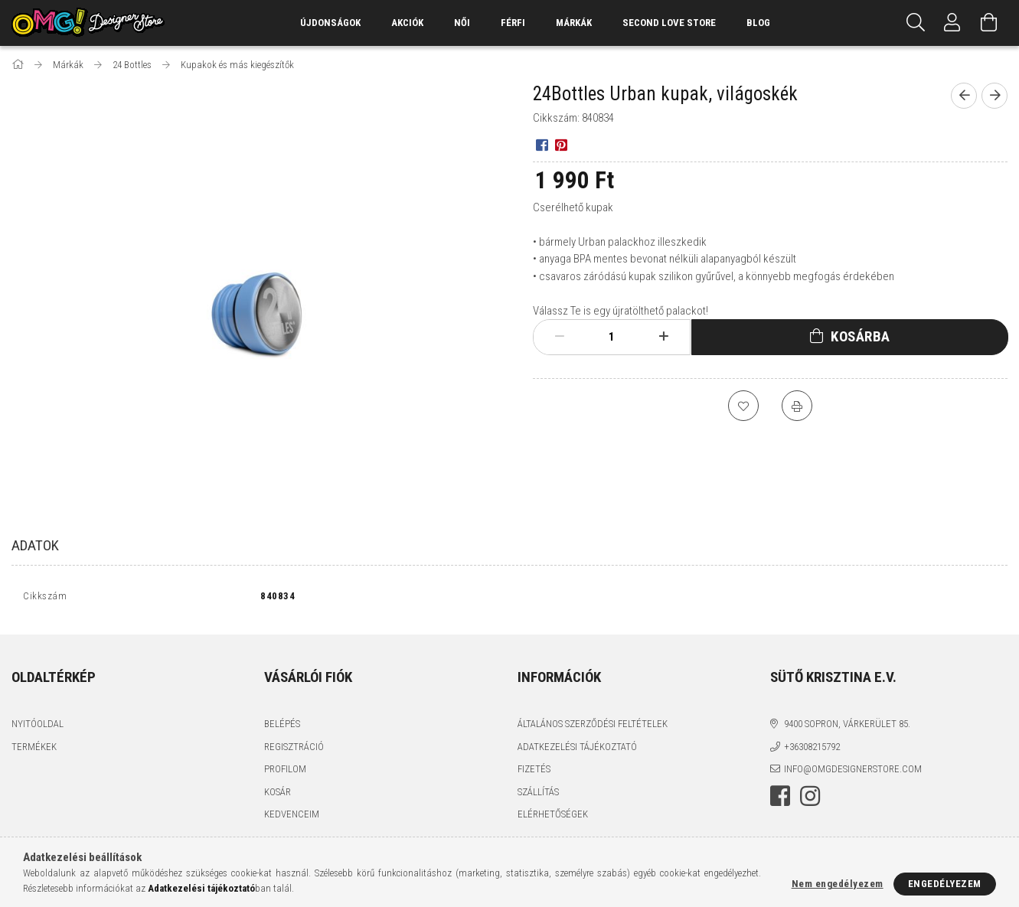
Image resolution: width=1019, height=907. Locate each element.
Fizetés (534, 772)
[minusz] (560, 337)
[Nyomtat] (797, 405)
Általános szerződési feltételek (593, 727)
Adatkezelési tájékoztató (577, 749)
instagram (810, 799)
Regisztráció (294, 749)
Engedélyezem (944, 883)
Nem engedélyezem (837, 883)
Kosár (277, 795)
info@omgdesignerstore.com (853, 772)
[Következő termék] (994, 96)
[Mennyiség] (611, 336)
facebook (780, 799)
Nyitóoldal (37, 727)
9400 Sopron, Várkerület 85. (847, 727)
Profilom (285, 772)
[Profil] (952, 23)
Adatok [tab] (35, 545)
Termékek (34, 749)
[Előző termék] (964, 96)
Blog (758, 22)
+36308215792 (812, 749)
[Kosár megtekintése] (989, 23)
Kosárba (860, 336)
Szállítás (538, 795)
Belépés (282, 727)
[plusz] (664, 337)
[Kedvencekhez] (743, 405)
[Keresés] (915, 23)
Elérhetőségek (553, 818)
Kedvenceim (291, 818)
